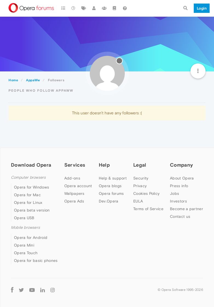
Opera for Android (30, 237)
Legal (139, 165)
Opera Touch (25, 253)
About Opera (182, 178)
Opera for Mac (27, 195)
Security (140, 178)
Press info (179, 186)
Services (74, 165)
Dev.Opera (108, 201)
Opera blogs (110, 186)
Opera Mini (24, 245)
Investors (178, 201)
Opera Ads (74, 201)
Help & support (113, 178)
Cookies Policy (146, 193)
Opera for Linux (28, 202)
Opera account (78, 186)
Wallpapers (74, 193)
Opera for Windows (31, 187)
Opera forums (111, 193)
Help (104, 165)
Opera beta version (32, 210)
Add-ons (72, 178)
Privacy (140, 186)
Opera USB (24, 218)
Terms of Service (148, 209)
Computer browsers (28, 177)
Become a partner (186, 209)
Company (181, 165)
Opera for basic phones (36, 260)
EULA (138, 201)
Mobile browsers (25, 227)
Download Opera (31, 165)
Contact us (180, 216)
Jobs (174, 193)
